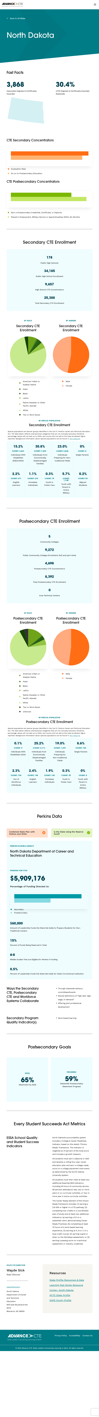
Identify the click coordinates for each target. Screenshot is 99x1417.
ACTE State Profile (60, 1295)
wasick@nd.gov (13, 1287)
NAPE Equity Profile (60, 1300)
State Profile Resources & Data (67, 1280)
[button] (95, 4)
